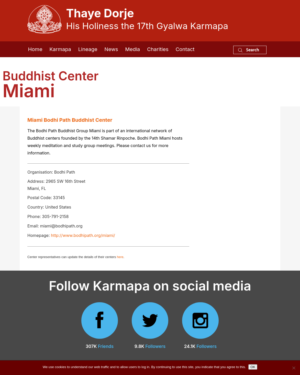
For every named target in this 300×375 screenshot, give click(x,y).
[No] (293, 367)
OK (252, 367)
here (120, 257)
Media (132, 49)
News (111, 49)
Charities (158, 49)
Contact (184, 49)
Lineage (87, 49)
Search (248, 50)
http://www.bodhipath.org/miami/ (83, 235)
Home (35, 49)
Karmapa (60, 49)
